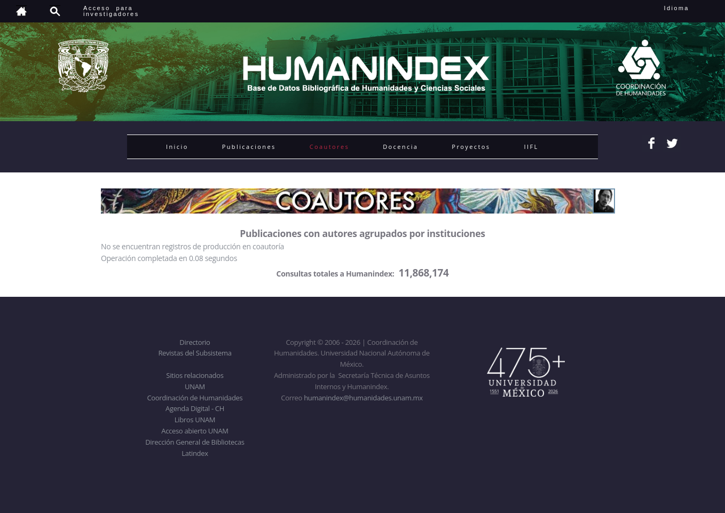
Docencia (400, 147)
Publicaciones (249, 147)
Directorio (194, 342)
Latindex (195, 453)
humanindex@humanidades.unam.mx (363, 397)
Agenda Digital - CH (195, 408)
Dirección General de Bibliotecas (194, 442)
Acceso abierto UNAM (194, 431)
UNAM (195, 386)
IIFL (531, 147)
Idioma (689, 8)
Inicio (177, 147)
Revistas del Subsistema (194, 353)
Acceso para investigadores (111, 11)
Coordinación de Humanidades (195, 397)
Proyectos (471, 147)
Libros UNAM (195, 419)
